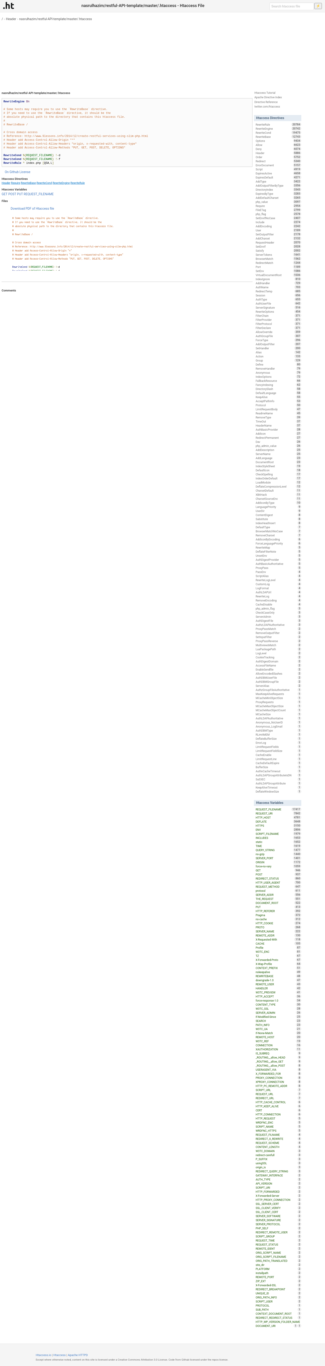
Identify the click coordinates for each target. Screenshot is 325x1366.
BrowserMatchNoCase (278, 531)
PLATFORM (278, 1269)
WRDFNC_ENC (278, 1122)
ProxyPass (278, 568)
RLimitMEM (278, 734)
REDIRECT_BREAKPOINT (278, 1289)
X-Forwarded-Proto (278, 960)
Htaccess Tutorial (264, 92)
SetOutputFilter (278, 234)
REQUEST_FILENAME (39, 194)
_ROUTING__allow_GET (278, 1061)
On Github (12, 172)
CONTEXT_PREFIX (278, 968)
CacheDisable (278, 604)
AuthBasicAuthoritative (278, 564)
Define (278, 364)
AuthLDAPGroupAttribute (278, 783)
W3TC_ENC (278, 951)
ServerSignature (278, 307)
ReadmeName (278, 413)
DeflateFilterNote (278, 551)
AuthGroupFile (278, 336)
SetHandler (278, 348)
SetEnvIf (278, 246)
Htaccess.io (43, 1355)
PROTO (278, 927)
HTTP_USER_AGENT (278, 882)
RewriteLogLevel (278, 580)
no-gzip (278, 854)
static (278, 842)
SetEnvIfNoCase (278, 218)
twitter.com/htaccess (267, 106)
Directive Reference (266, 102)
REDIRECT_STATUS (278, 878)
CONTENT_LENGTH (278, 1147)
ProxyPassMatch (278, 629)
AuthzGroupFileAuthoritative (278, 690)
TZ (278, 956)
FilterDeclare (278, 328)
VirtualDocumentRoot (278, 275)
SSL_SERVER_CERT (278, 1204)
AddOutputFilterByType (278, 185)
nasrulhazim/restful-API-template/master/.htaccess (55, 19)
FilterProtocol (278, 324)
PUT (20, 194)
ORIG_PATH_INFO (278, 1297)
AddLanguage (278, 458)
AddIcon (278, 433)
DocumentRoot (278, 462)
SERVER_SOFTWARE (278, 1216)
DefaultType (278, 527)
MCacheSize (278, 714)
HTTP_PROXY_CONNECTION (278, 1200)
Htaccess (59, 1355)
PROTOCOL (278, 1305)
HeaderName (278, 425)
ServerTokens (278, 254)
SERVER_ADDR (278, 895)
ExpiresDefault (278, 177)
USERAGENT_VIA (278, 1069)
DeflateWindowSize (278, 791)
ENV (278, 829)
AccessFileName (278, 665)
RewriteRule (77, 183)
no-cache (278, 919)
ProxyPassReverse (278, 641)
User (278, 230)
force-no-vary (278, 866)
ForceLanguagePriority (278, 543)
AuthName (278, 287)
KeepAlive (278, 397)
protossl (278, 890)
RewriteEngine (61, 183)
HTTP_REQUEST (278, 1118)
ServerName (278, 454)
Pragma (278, 915)
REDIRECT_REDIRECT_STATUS (278, 1317)
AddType (278, 181)
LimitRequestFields (278, 747)
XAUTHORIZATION (278, 1049)
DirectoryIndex (278, 189)
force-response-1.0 (278, 1000)
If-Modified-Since (278, 1017)
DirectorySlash (278, 389)
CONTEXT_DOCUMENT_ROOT (278, 1313)
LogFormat (278, 588)
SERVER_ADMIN (278, 1012)
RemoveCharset (278, 535)
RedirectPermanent (278, 437)
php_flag (278, 214)
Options (278, 141)
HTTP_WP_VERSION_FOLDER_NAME (278, 1322)
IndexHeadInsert (278, 523)
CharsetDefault (278, 490)
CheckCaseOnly (278, 612)
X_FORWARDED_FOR (278, 1073)
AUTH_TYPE (278, 1179)
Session (278, 295)
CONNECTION (278, 1045)
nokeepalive (278, 972)
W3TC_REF (278, 1041)
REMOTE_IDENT (278, 1248)
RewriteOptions (278, 311)
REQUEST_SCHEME (278, 1143)
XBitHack (278, 494)
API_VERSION (278, 1183)
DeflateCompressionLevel (278, 486)
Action (278, 356)
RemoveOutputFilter (278, 633)
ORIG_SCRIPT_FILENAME (278, 1256)
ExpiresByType (278, 193)
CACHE (278, 943)
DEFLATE (278, 821)
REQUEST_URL (278, 1094)
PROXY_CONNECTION (278, 1078)
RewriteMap (278, 547)
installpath (278, 1273)
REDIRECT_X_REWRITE (278, 1139)
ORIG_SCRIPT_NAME (278, 1252)
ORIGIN (278, 862)
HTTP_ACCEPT (278, 996)
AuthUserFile (278, 303)
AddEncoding (278, 226)
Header (11, 19)
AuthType (278, 299)
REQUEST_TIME (278, 1240)
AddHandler (278, 283)
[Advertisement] (162, 54)
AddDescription (278, 450)
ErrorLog (278, 742)
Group (278, 360)
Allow (278, 145)
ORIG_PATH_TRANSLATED (278, 1261)
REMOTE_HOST (278, 1037)
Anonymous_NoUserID (278, 722)
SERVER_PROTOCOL (278, 1224)
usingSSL (278, 1163)
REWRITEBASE (278, 976)
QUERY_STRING (278, 850)
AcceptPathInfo (278, 401)
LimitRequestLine (278, 759)
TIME (278, 846)
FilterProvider (278, 320)
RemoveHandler (278, 368)
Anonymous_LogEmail (278, 726)
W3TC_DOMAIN (278, 1151)
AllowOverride (278, 332)
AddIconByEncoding (278, 539)
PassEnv (278, 572)
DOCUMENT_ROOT (278, 903)
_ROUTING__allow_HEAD (278, 1057)
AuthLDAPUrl (278, 592)
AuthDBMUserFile (278, 677)
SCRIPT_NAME (278, 1126)
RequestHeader (278, 242)
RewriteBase (28, 183)
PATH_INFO (278, 1025)
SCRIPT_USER (278, 1301)
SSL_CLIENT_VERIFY (278, 1208)
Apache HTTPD (78, 1355)
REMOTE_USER (278, 984)
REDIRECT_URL (278, 1098)
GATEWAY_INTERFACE (278, 1175)
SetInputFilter (278, 637)
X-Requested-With (278, 939)
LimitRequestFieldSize (278, 751)
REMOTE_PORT (278, 1277)
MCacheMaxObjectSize (278, 706)
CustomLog (278, 584)
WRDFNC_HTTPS (278, 1130)
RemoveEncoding (278, 600)
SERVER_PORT (278, 858)
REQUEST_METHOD (278, 886)
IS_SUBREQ (278, 1053)
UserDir (278, 511)
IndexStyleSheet (278, 466)
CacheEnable (278, 755)
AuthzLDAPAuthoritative (278, 625)
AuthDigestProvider (278, 559)
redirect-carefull (278, 1155)
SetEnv (278, 271)
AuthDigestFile (278, 620)
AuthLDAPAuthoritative (278, 718)
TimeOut (278, 421)
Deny (278, 149)
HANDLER (278, 988)
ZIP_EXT (278, 1281)
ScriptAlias (278, 576)
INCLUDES (278, 838)
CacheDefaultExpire (278, 763)
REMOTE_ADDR (278, 935)
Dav (278, 442)
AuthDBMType (278, 730)
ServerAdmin (278, 616)
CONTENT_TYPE (278, 1004)
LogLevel (278, 653)
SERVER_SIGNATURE (278, 1220)
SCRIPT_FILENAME (278, 834)
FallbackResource (278, 381)
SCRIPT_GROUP (278, 1236)
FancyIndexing (278, 385)
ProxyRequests (278, 702)
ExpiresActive (278, 173)
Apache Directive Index (268, 97)
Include (278, 222)
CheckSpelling (278, 474)
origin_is (278, 1167)
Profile (278, 947)
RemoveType (278, 417)
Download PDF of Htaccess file (32, 208)
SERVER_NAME (278, 931)
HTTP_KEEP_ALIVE (278, 1106)
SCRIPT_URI (278, 1187)
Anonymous (278, 372)
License (24, 172)
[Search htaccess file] (291, 6)
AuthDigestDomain (278, 661)
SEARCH (278, 1021)
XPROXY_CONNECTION (278, 1082)
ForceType (278, 340)
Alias (278, 352)
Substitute (278, 519)
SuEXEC (278, 779)
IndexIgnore (278, 279)
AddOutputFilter (278, 344)
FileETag (278, 210)
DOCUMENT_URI (276, 1326)
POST (12, 194)
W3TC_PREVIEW (278, 992)
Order (278, 157)
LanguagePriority (278, 507)
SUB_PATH (278, 1309)
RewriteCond (44, 183)
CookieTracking (278, 657)
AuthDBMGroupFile (278, 681)
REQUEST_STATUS (278, 1244)
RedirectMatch (278, 263)
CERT (278, 1110)
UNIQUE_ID (278, 1293)
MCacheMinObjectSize (278, 698)
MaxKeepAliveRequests (278, 694)
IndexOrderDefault (278, 478)
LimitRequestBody (278, 409)
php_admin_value (278, 446)
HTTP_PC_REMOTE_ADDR (278, 1086)
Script (278, 169)
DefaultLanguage (278, 393)
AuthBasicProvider (278, 429)
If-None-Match (278, 1033)
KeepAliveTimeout (278, 787)
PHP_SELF (278, 1228)
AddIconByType (278, 503)
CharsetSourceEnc (278, 498)
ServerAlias (278, 686)
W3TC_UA (278, 1029)
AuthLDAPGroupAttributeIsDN (278, 775)
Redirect (278, 161)
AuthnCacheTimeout (278, 771)
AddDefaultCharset (278, 198)
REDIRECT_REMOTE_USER (278, 1232)
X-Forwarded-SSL (278, 1285)
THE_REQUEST (278, 899)
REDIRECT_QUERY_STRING (278, 1171)
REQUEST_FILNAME (278, 1134)
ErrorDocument (278, 165)
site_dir (278, 1265)
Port (278, 267)
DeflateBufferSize (278, 738)
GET (4, 194)
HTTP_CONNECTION (278, 1114)
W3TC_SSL (278, 1008)
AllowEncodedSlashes (278, 673)
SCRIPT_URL (278, 1090)
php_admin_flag (278, 608)
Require (15, 183)
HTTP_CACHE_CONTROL (278, 1102)
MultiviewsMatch (278, 645)
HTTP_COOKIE (278, 923)
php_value (278, 202)
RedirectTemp (278, 291)
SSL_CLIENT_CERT (278, 1212)
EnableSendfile (278, 669)
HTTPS (278, 825)
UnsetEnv (278, 555)
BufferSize (278, 767)
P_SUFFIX (278, 1159)
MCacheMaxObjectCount (278, 710)
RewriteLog (278, 596)
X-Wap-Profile (278, 964)
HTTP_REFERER (278, 911)
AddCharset (278, 238)
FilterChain (278, 315)
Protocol (278, 405)
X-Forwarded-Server (278, 1195)
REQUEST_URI (278, 813)
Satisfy (278, 250)
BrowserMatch (278, 259)
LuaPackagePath (278, 649)
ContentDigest (278, 515)
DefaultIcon (278, 470)
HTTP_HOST (278, 817)
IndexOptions (278, 376)
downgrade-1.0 (278, 980)
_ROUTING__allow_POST (278, 1065)
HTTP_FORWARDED (278, 1191)
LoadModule (278, 482)
